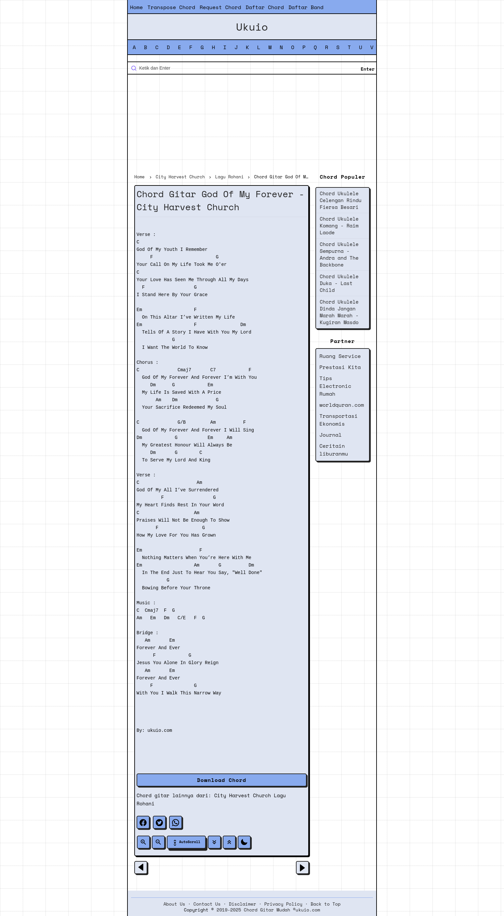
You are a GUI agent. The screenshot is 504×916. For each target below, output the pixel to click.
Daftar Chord (264, 7)
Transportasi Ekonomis (338, 420)
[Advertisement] (252, 125)
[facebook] (143, 822)
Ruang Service (340, 356)
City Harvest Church (242, 795)
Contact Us (207, 904)
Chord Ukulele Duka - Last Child (339, 283)
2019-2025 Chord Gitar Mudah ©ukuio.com (268, 910)
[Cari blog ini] (252, 68)
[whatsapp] (175, 822)
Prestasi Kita (340, 367)
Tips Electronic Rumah (335, 386)
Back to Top (325, 904)
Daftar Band (306, 7)
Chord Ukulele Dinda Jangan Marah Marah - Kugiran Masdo (339, 312)
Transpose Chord (171, 7)
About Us (174, 904)
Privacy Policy (283, 904)
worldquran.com (341, 405)
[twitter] (159, 822)
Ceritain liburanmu (333, 450)
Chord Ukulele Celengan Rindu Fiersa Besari (341, 200)
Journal (330, 435)
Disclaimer (242, 904)
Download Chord (221, 780)
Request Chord (220, 7)
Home (136, 7)
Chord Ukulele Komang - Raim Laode (339, 225)
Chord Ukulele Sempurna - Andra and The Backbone (339, 254)
